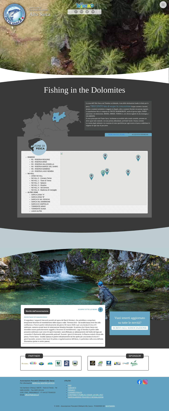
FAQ (69, 385)
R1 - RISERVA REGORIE (40, 159)
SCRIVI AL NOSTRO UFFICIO (43, 383)
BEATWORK (110, 406)
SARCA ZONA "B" (38, 197)
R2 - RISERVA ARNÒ (39, 162)
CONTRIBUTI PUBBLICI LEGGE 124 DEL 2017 (85, 395)
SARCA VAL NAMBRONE (40, 202)
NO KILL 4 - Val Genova (40, 188)
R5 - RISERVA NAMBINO (40, 169)
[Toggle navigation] (163, 4)
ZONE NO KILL (37, 176)
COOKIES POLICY (75, 392)
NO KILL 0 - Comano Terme (41, 178)
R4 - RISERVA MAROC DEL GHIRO (44, 166)
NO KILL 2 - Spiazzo (38, 183)
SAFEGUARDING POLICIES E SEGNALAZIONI (85, 397)
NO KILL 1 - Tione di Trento (41, 181)
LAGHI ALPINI (36, 211)
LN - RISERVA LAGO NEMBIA (42, 171)
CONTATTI (72, 388)
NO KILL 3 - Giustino (38, 185)
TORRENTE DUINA (38, 209)
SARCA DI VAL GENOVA (40, 199)
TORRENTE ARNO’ (38, 206)
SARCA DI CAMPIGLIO (40, 204)
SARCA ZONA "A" (38, 195)
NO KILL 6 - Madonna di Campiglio (44, 190)
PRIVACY (71, 390)
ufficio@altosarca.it (32, 395)
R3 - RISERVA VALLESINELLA (42, 164)
